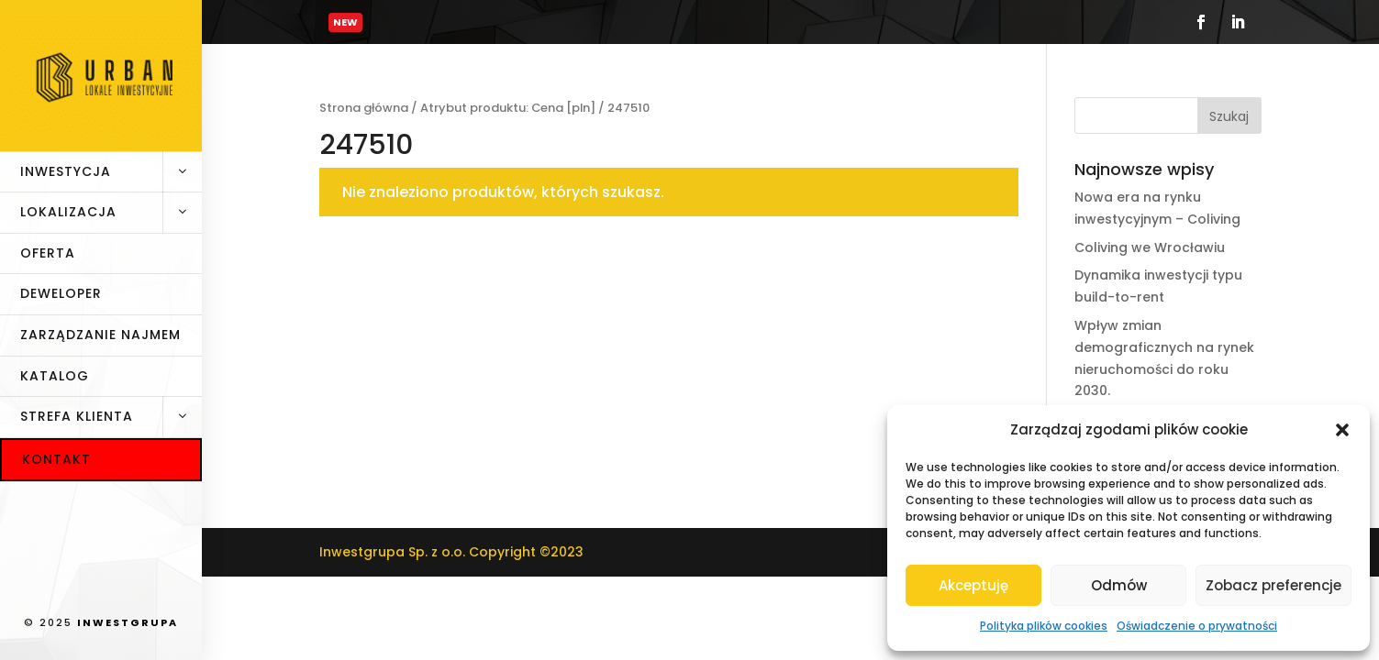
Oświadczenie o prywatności (1197, 625)
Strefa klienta (111, 417)
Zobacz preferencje (1273, 585)
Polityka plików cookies (1043, 625)
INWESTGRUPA (127, 622)
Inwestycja (111, 172)
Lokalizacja (111, 212)
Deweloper (61, 293)
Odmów (1119, 585)
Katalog (54, 376)
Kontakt (56, 459)
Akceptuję (973, 585)
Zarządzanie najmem (100, 334)
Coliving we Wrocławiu (1149, 247)
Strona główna (363, 107)
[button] (1342, 430)
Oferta (47, 253)
